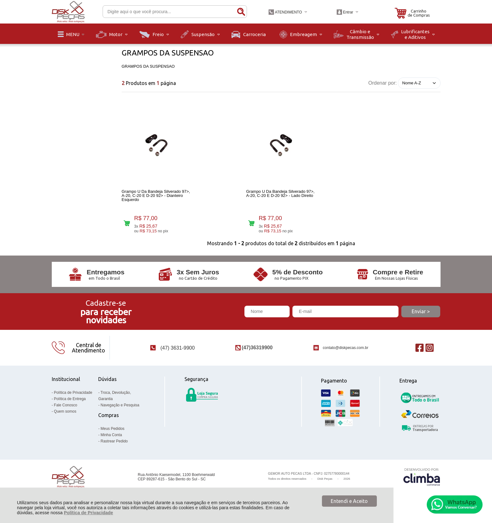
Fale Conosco (65, 409)
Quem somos (65, 415)
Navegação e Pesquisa (120, 409)
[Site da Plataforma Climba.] (421, 481)
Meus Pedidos (113, 432)
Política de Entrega (70, 402)
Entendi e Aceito (349, 501)
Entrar (348, 12)
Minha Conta (111, 438)
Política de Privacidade (88, 512)
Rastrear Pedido (114, 445)
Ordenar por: (382, 82)
